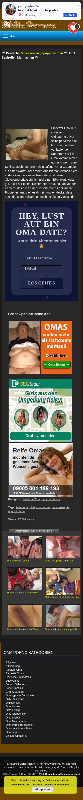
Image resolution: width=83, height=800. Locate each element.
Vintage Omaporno (16, 735)
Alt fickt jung (13, 666)
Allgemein (11, 662)
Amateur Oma (31, 499)
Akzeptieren (42, 789)
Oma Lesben (13, 717)
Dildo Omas (12, 680)
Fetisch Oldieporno (16, 684)
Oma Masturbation (16, 721)
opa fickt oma (16, 511)
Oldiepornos (13, 702)
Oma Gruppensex (16, 713)
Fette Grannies (50, 499)
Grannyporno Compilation (20, 695)
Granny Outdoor (15, 691)
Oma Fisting (13, 710)
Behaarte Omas (15, 673)
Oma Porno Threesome (19, 724)
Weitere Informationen (57, 784)
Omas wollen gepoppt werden (41, 53)
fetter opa (22, 507)
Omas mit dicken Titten (19, 728)
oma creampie (60, 507)
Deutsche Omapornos (18, 677)
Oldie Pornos (10, 774)
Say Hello (70, 15)
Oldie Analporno (15, 699)
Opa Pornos (13, 732)
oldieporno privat (40, 507)
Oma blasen (13, 706)
